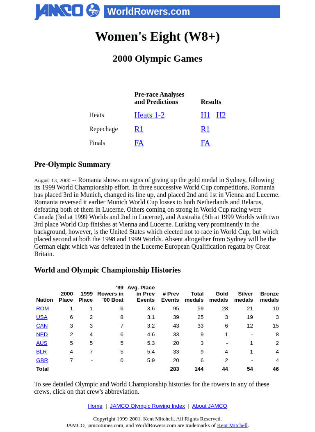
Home (95, 406)
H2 (221, 115)
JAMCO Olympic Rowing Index (147, 406)
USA (41, 317)
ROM (42, 308)
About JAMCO (209, 406)
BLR (41, 352)
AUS (41, 343)
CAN (42, 326)
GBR (42, 360)
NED (42, 334)
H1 (205, 115)
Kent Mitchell (232, 425)
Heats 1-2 (149, 115)
